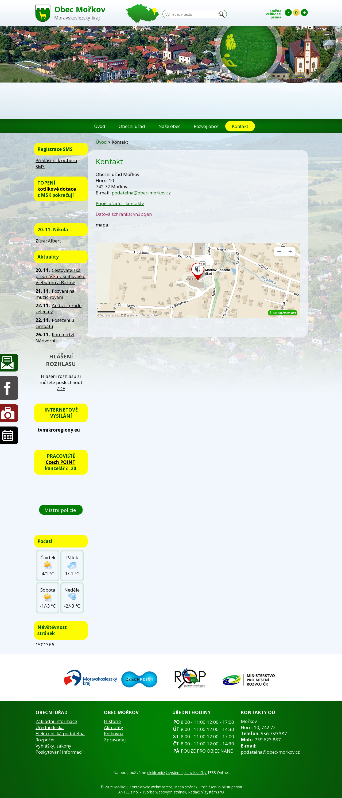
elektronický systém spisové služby (177, 772)
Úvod (99, 126)
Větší (304, 12)
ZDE (61, 388)
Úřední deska (50, 727)
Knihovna (113, 733)
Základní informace (56, 721)
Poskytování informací (59, 752)
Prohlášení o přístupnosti (221, 786)
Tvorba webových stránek (164, 792)
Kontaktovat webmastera (151, 786)
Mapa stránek (185, 786)
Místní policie (60, 510)
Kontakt (240, 126)
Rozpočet (45, 740)
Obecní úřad (132, 126)
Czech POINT (60, 462)
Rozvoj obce (206, 126)
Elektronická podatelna (60, 733)
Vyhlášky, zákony (53, 746)
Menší (288, 12)
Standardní (296, 12)
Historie (112, 721)
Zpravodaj (115, 740)
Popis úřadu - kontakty (120, 203)
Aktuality (113, 727)
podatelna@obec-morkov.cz (141, 193)
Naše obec (169, 126)
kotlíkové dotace (56, 189)
